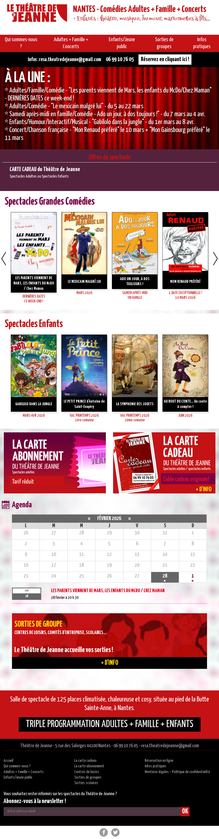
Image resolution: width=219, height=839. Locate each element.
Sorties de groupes (87, 777)
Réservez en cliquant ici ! (165, 59)
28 (164, 576)
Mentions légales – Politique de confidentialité (177, 772)
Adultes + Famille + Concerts (24, 772)
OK (185, 811)
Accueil (8, 761)
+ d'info (109, 663)
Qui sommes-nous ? (17, 766)
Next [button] (215, 259)
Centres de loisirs (86, 772)
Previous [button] (3, 259)
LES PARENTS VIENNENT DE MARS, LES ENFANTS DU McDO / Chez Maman (108, 590)
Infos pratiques (155, 766)
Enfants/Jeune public (18, 777)
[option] (109, 108)
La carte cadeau (85, 761)
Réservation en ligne (159, 761)
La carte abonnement (89, 766)
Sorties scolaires (86, 783)
